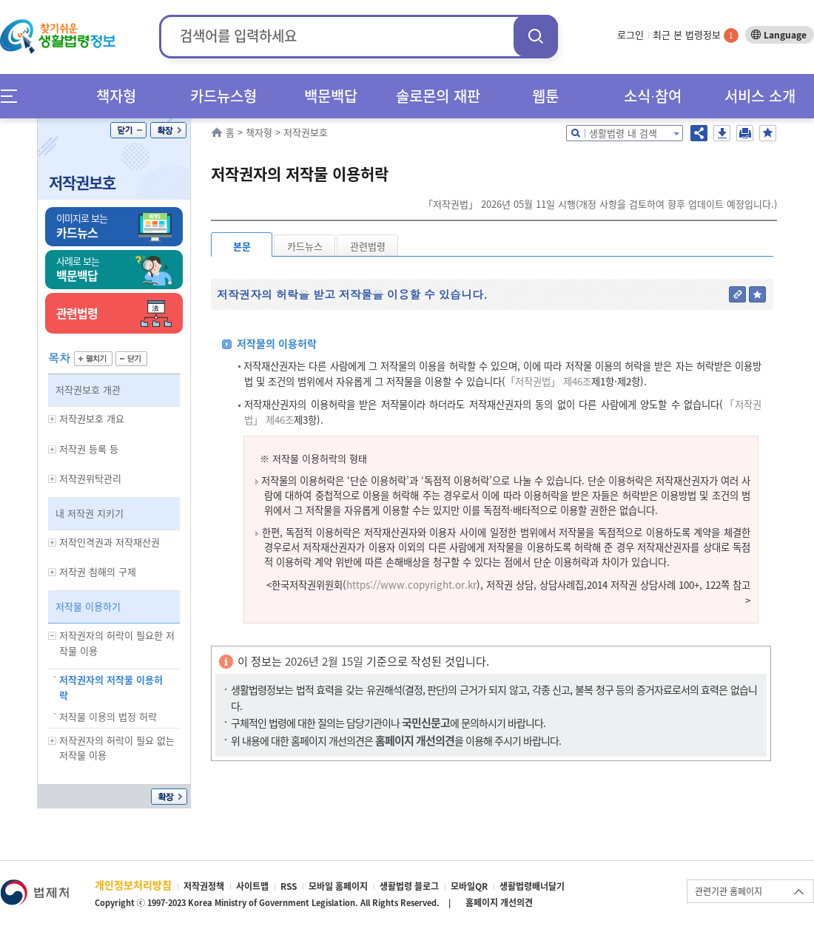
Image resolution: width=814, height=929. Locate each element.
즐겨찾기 (767, 133)
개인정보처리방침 (133, 884)
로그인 (630, 34)
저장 (721, 133)
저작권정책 (204, 886)
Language (785, 34)
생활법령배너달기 (532, 886)
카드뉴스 (305, 246)
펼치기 (93, 358)
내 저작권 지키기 (90, 513)
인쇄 (744, 133)
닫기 (128, 130)
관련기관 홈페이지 (728, 891)
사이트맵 (252, 886)
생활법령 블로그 (409, 886)
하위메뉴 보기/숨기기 (52, 419)
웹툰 (545, 96)
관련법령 (368, 246)
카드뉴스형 (223, 96)
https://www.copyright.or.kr (411, 585)
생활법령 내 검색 (623, 133)
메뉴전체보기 (14, 96)
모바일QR (469, 886)
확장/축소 (168, 130)
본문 (242, 246)
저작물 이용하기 (88, 606)
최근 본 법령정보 (696, 34)
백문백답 (330, 96)
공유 (698, 133)
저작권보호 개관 (88, 389)
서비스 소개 (760, 96)
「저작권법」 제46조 (548, 381)
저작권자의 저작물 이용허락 (111, 687)
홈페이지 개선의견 (499, 902)
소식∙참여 (653, 96)
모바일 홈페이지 (338, 886)
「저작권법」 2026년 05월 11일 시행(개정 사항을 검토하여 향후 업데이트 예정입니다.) (600, 204)
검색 (536, 36)
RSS (288, 886)
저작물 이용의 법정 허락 (108, 716)
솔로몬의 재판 (438, 96)
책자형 (116, 96)
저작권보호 (82, 182)
